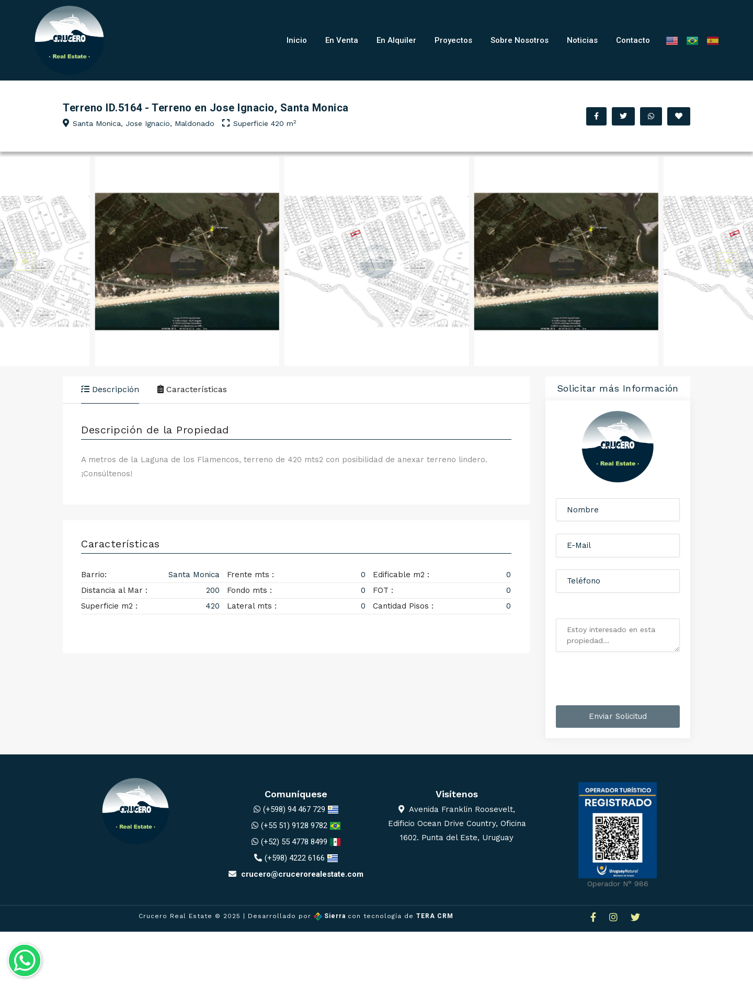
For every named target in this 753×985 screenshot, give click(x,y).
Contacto (633, 40)
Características (192, 389)
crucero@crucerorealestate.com (296, 876)
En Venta (341, 40)
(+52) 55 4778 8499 (294, 844)
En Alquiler (396, 40)
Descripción (110, 389)
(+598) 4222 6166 (295, 860)
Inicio (297, 40)
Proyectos (453, 40)
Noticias (582, 40)
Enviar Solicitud (618, 719)
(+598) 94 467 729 (294, 812)
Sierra (331, 919)
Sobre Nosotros (519, 40)
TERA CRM (434, 919)
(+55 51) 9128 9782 (294, 828)
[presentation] (619, 683)
